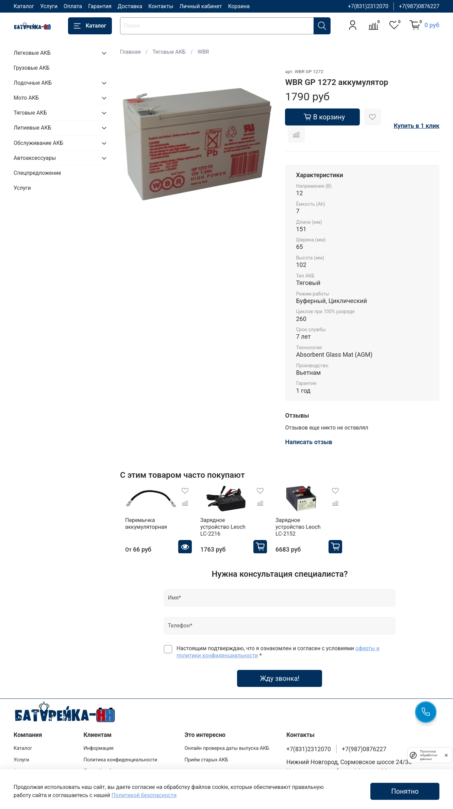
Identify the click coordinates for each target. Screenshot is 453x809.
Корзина (238, 6)
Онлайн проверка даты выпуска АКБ (226, 745)
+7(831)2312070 (368, 6)
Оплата (73, 6)
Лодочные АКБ (33, 83)
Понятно (405, 791)
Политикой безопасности (144, 795)
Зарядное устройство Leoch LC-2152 (311, 526)
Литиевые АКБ (32, 127)
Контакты (160, 6)
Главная (130, 52)
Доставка (130, 6)
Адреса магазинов (35, 768)
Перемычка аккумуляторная (141, 526)
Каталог (24, 6)
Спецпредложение (37, 173)
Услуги (48, 6)
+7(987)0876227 (419, 6)
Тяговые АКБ (169, 52)
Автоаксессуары (35, 158)
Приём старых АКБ (206, 756)
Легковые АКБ (32, 53)
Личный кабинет (201, 6)
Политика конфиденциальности (120, 756)
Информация (98, 745)
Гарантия (100, 6)
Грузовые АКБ (32, 68)
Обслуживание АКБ (38, 143)
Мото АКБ (26, 98)
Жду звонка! (279, 675)
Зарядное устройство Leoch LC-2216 (229, 526)
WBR (203, 52)
